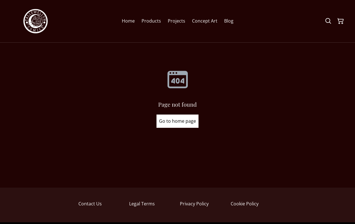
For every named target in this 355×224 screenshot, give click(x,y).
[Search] (328, 21)
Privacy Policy (194, 204)
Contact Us (90, 204)
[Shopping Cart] (340, 21)
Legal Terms (142, 204)
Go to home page (177, 121)
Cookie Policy (245, 204)
